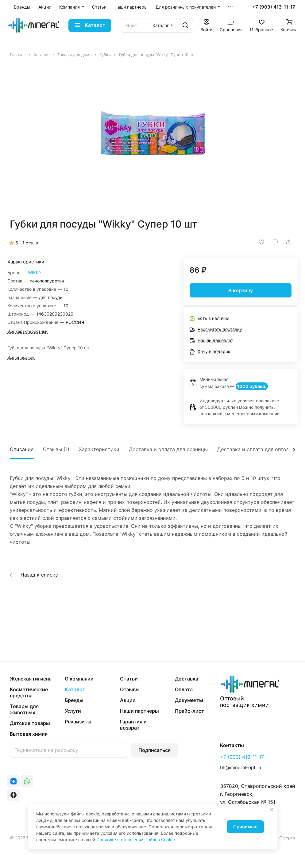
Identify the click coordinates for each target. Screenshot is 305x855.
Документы (189, 700)
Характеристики (99, 449)
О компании (79, 679)
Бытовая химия (29, 734)
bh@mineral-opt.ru (240, 767)
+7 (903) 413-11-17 (273, 7)
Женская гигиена (31, 679)
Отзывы (130, 689)
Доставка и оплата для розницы (168, 449)
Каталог (75, 689)
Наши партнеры (139, 711)
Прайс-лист (189, 711)
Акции (128, 700)
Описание (21, 449)
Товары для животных (24, 709)
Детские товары (30, 723)
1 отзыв (30, 242)
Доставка (186, 679)
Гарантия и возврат (133, 725)
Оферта (287, 837)
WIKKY (34, 272)
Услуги (73, 711)
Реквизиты (78, 722)
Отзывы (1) (56, 449)
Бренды (74, 700)
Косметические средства (29, 692)
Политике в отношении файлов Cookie (135, 839)
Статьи (129, 679)
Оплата (184, 689)
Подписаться (154, 750)
